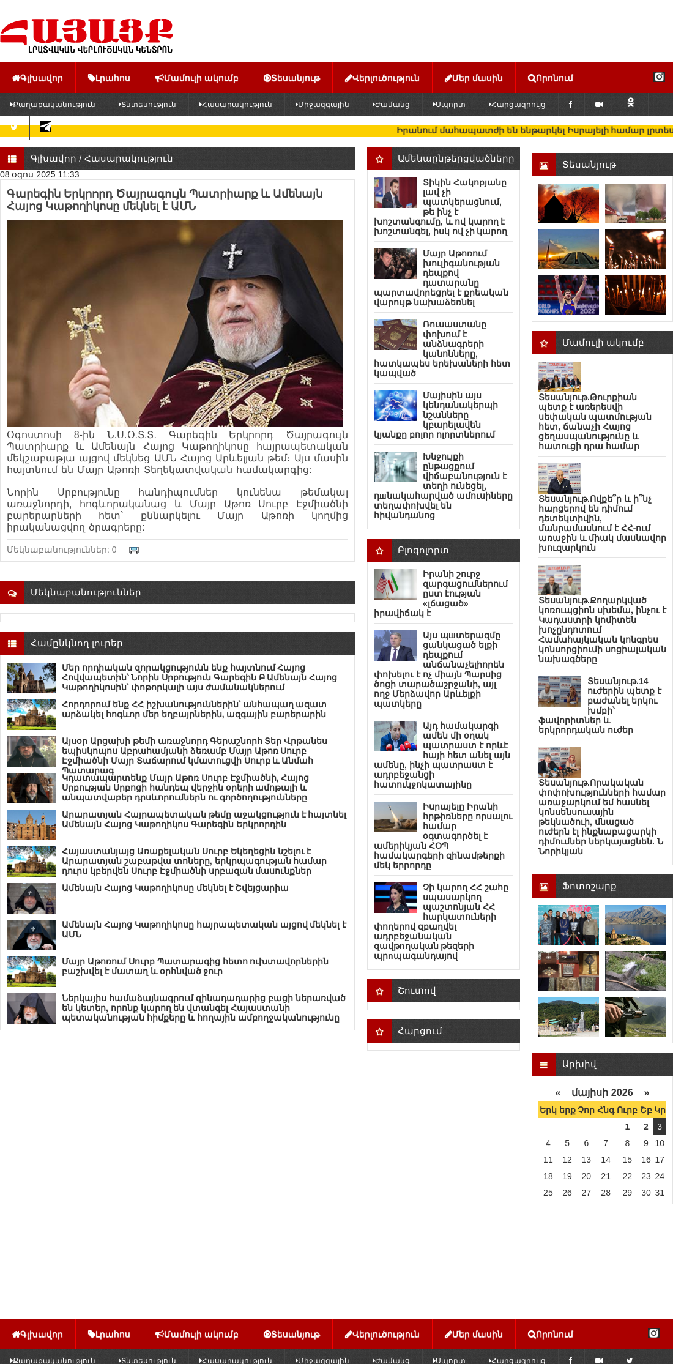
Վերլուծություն (382, 78)
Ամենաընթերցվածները (456, 158)
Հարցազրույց (517, 104)
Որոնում (550, 78)
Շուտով (417, 990)
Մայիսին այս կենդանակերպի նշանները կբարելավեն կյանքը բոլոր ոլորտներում (436, 414)
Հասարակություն (235, 104)
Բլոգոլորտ (423, 550)
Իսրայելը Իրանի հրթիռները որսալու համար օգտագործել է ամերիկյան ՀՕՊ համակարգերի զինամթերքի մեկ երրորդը (443, 836)
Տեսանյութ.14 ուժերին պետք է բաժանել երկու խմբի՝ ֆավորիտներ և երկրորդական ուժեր (599, 705)
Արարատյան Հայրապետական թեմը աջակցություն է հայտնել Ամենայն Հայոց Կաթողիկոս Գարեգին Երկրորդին (204, 819)
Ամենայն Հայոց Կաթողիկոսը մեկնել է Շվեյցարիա (175, 888)
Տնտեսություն (147, 104)
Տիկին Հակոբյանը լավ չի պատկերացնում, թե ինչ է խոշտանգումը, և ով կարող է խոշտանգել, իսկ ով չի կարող (440, 206)
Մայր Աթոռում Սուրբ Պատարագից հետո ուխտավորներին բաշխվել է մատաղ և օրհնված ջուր (195, 966)
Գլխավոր (37, 78)
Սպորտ (449, 104)
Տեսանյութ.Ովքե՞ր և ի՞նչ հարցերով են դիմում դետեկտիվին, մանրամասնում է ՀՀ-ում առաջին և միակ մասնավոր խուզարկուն (602, 523)
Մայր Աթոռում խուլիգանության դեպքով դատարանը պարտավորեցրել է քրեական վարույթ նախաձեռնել (441, 277)
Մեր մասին (474, 78)
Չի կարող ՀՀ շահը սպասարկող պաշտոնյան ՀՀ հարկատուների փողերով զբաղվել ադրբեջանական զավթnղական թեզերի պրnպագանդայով (441, 921)
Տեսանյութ (292, 78)
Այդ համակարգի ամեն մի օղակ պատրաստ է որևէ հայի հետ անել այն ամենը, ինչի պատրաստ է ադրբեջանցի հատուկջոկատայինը (442, 755)
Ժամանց (391, 104)
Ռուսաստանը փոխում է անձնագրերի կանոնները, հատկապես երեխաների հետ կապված (442, 348)
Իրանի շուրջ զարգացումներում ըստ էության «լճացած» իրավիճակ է (441, 593)
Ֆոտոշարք (589, 886)
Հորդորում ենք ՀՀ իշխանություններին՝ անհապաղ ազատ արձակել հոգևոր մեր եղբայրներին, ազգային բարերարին (194, 709)
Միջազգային (322, 104)
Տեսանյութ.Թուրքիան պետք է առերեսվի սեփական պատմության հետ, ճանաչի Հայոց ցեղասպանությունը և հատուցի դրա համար (595, 421)
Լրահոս (109, 78)
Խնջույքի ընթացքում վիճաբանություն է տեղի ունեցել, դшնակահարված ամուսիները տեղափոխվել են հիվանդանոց (443, 486)
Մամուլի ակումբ (197, 78)
